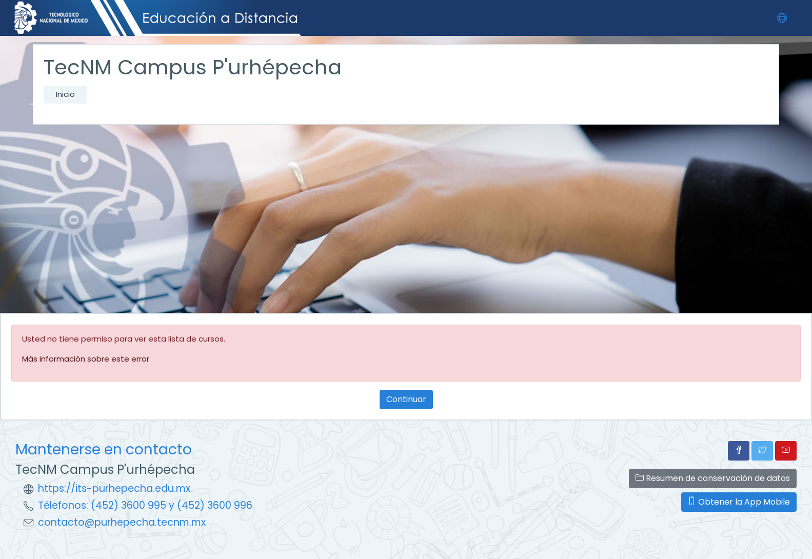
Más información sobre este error (85, 358)
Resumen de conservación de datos (713, 478)
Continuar (406, 399)
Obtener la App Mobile (739, 502)
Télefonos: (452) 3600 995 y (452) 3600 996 (145, 505)
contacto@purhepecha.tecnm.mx (122, 522)
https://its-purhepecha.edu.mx (114, 488)
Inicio (65, 94)
